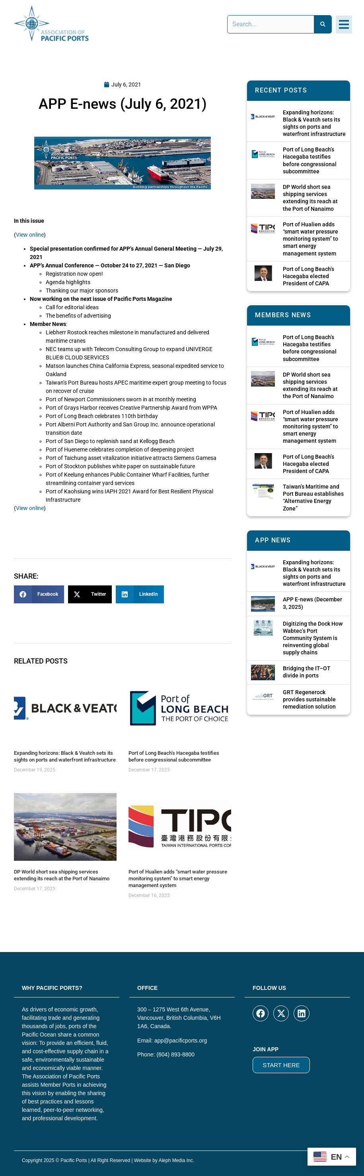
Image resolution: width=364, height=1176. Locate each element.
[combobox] (270, 24)
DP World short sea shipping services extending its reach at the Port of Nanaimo (61, 875)
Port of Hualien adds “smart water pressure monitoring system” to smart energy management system (177, 878)
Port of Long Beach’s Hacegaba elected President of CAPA (308, 276)
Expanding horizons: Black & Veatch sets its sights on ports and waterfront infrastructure (65, 756)
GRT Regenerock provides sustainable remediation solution (309, 699)
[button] (344, 24)
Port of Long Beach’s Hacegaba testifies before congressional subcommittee (173, 756)
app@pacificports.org (180, 1040)
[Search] (323, 24)
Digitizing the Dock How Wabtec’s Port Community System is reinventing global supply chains (313, 638)
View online (30, 235)
